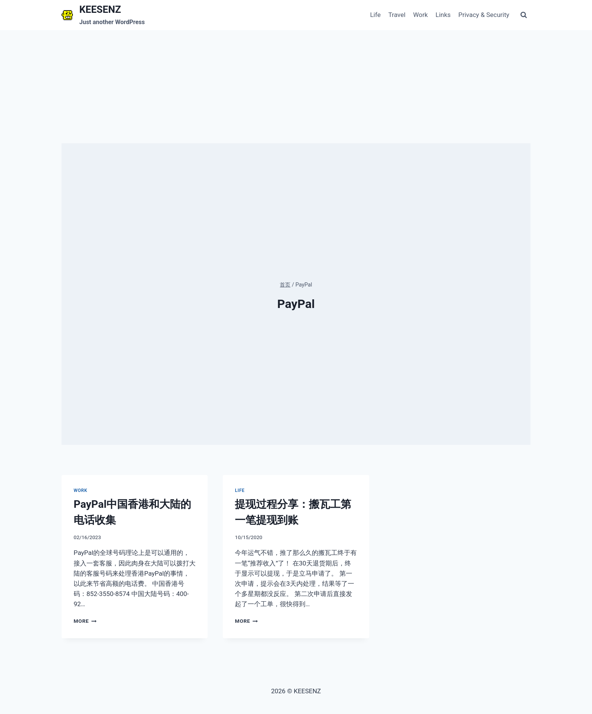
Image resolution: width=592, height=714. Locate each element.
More (85, 621)
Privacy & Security (483, 14)
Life (375, 14)
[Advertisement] (296, 86)
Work (420, 14)
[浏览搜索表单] (523, 15)
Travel (396, 14)
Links (443, 14)
